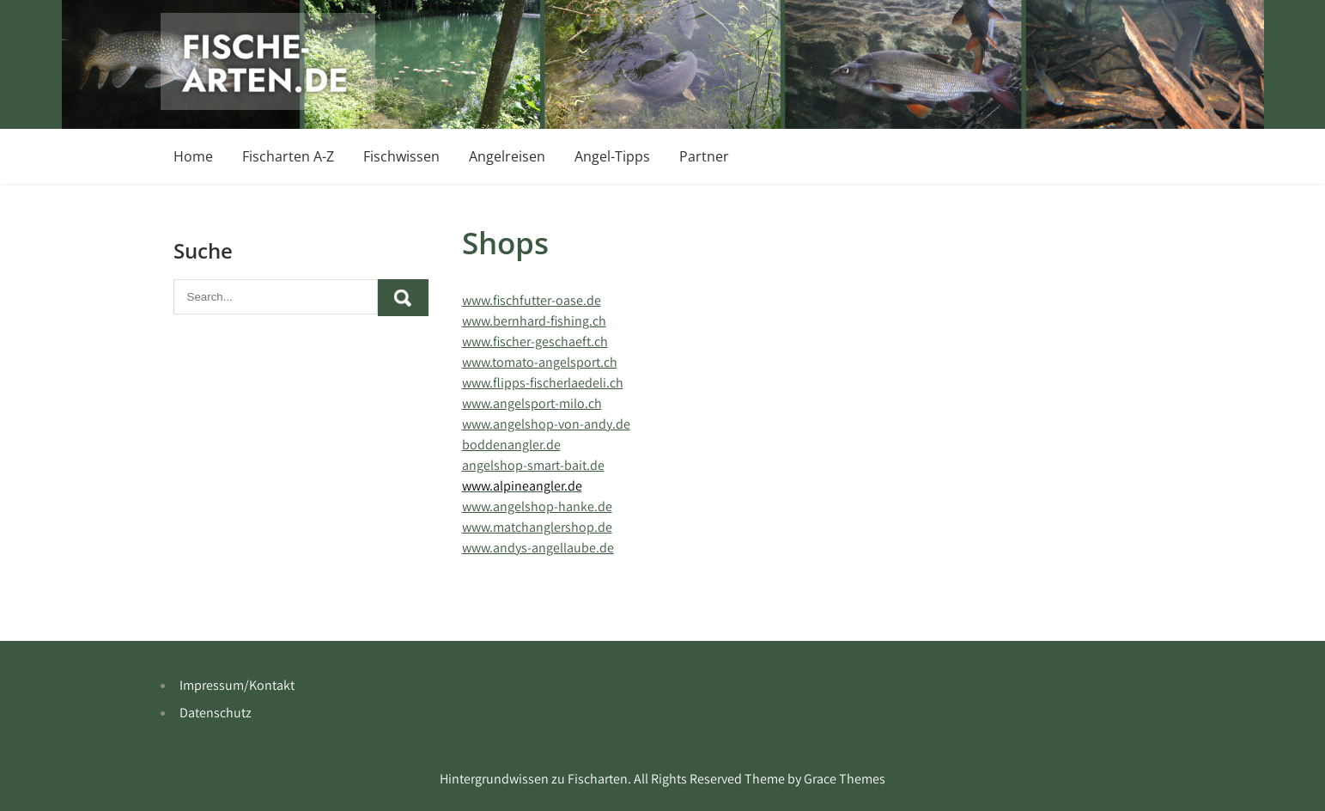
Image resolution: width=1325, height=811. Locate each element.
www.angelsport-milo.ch (532, 403)
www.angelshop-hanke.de (537, 506)
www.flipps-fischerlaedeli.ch (542, 383)
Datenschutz (215, 713)
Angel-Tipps (612, 156)
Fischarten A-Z (288, 156)
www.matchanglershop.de (537, 527)
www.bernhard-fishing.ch (534, 321)
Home (193, 156)
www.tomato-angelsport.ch (539, 362)
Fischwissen (401, 156)
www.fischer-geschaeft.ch (535, 341)
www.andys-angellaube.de (538, 548)
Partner (704, 156)
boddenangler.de (511, 445)
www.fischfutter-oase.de (531, 300)
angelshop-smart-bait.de (533, 465)
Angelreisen (507, 156)
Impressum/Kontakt (237, 685)
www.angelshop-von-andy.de (546, 424)
